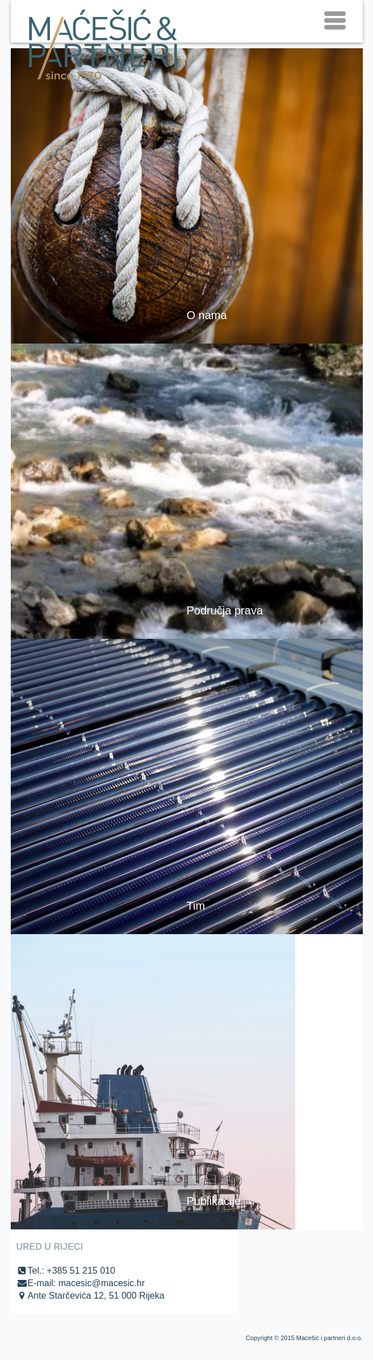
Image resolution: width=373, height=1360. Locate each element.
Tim (196, 905)
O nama (207, 315)
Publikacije (214, 1201)
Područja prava (225, 610)
